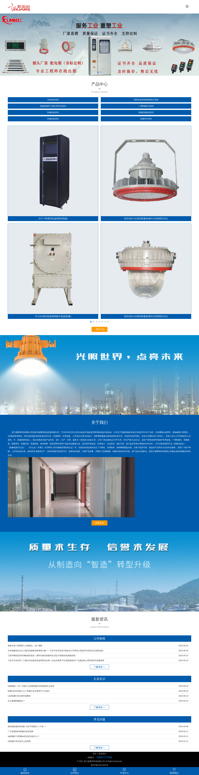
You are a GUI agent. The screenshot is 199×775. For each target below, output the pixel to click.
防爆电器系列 (53, 112)
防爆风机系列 (53, 119)
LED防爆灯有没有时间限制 (19, 696)
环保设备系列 (53, 100)
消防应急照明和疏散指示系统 (146, 100)
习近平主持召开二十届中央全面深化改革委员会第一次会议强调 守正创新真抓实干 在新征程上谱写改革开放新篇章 (56, 660)
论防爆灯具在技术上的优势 (19, 741)
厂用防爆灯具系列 (146, 106)
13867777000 (104, 757)
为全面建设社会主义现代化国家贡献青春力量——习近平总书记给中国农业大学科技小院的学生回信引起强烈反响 (55, 651)
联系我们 (102, 754)
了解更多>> (99, 667)
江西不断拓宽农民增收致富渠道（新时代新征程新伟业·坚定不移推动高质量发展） (42, 655)
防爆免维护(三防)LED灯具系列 (53, 106)
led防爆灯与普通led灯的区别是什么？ (24, 736)
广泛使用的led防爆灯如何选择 (20, 731)
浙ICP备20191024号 (99, 765)
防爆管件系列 (146, 119)
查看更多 (99, 523)
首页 (94, 754)
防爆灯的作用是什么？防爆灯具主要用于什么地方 (29, 691)
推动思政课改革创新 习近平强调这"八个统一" (27, 726)
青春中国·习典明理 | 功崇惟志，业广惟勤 (25, 646)
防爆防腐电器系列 (146, 112)
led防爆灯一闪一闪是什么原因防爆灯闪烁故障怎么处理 (31, 686)
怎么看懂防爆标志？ (16, 701)
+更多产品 (99, 329)
